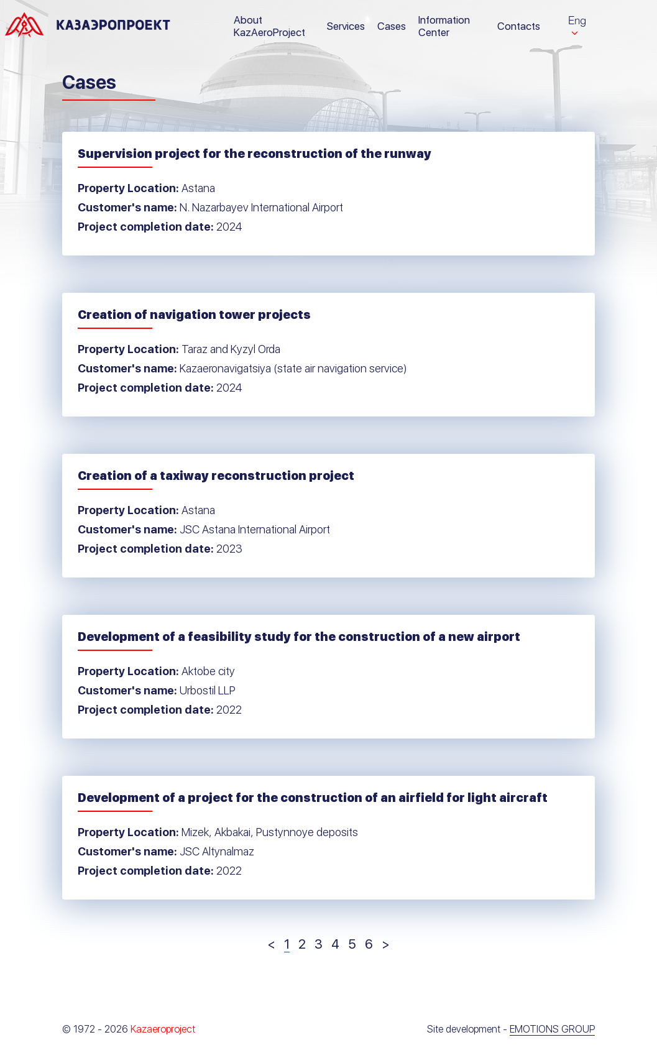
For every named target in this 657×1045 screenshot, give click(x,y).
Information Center (444, 26)
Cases (391, 26)
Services (346, 26)
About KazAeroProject (269, 26)
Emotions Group (552, 1029)
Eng (577, 20)
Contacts (518, 26)
